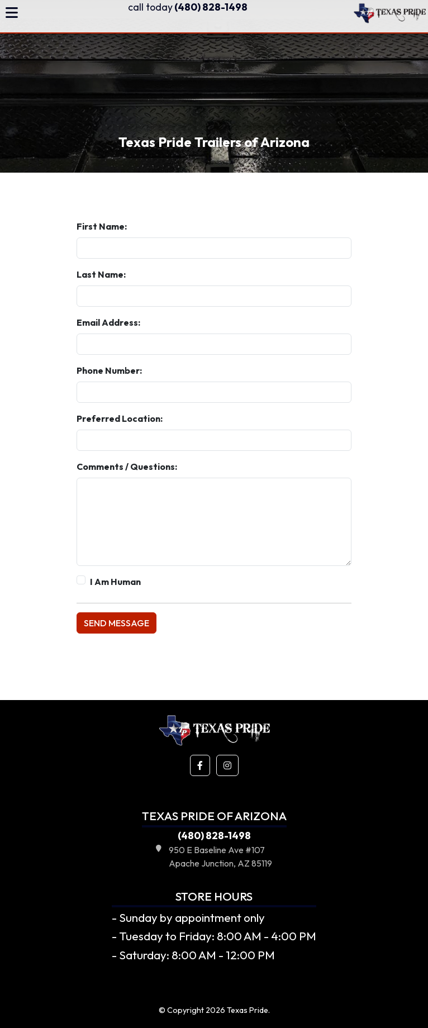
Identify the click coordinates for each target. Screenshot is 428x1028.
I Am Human (115, 581)
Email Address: (108, 322)
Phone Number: (109, 370)
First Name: (102, 226)
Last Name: (101, 274)
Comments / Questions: (127, 466)
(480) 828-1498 (188, 7)
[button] (200, 765)
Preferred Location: (120, 418)
